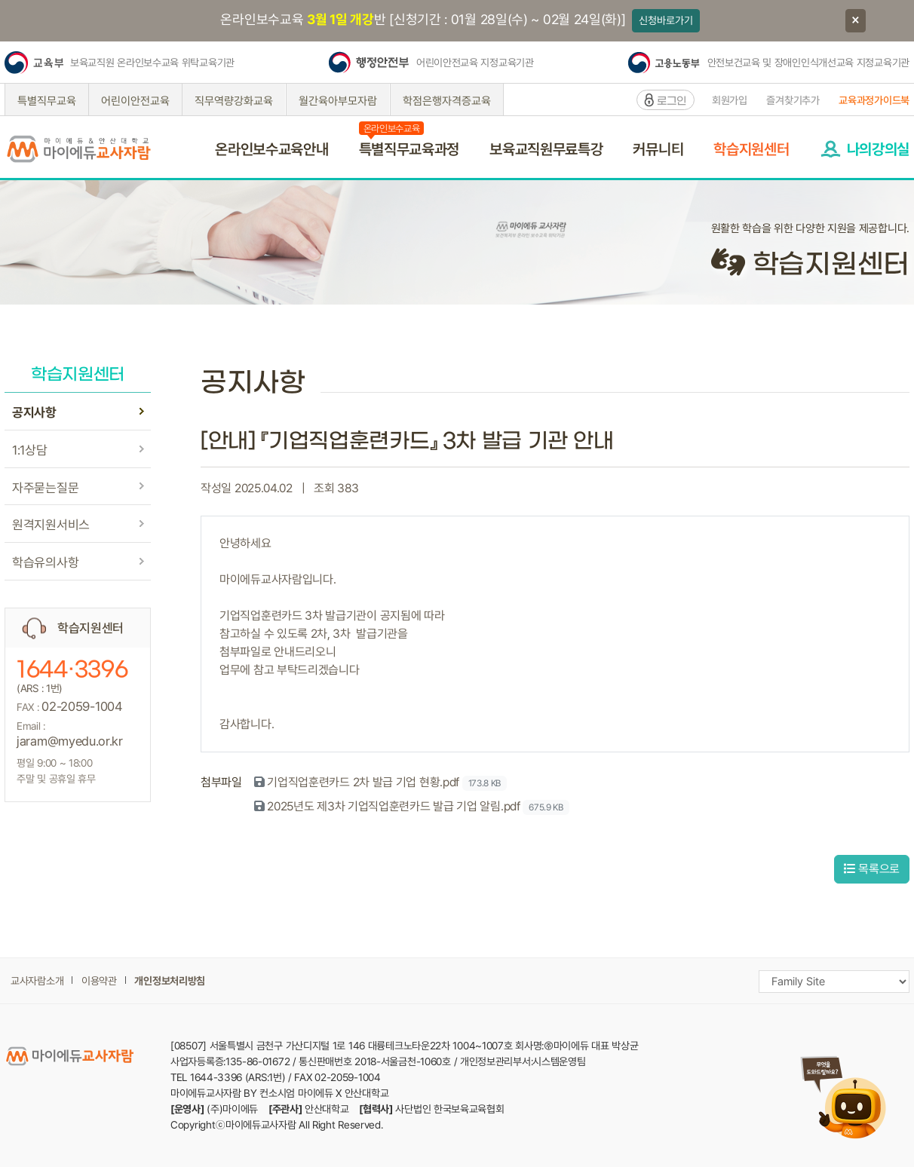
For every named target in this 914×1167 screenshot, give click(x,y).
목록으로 (872, 869)
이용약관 (99, 981)
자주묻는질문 (45, 487)
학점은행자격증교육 (447, 101)
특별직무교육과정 (409, 149)
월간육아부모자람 (338, 101)
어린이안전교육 (135, 101)
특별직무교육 (46, 101)
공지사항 (34, 412)
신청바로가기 (666, 20)
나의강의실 (878, 149)
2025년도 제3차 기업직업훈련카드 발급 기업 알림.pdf (393, 806)
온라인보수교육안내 (271, 149)
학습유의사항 (45, 562)
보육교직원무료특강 (546, 149)
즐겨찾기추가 (792, 100)
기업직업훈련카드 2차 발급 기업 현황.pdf (363, 782)
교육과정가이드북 (874, 100)
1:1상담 (30, 450)
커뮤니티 (658, 149)
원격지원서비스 (51, 524)
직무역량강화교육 (234, 101)
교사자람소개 (37, 981)
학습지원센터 (751, 149)
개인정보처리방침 (169, 981)
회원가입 (729, 100)
